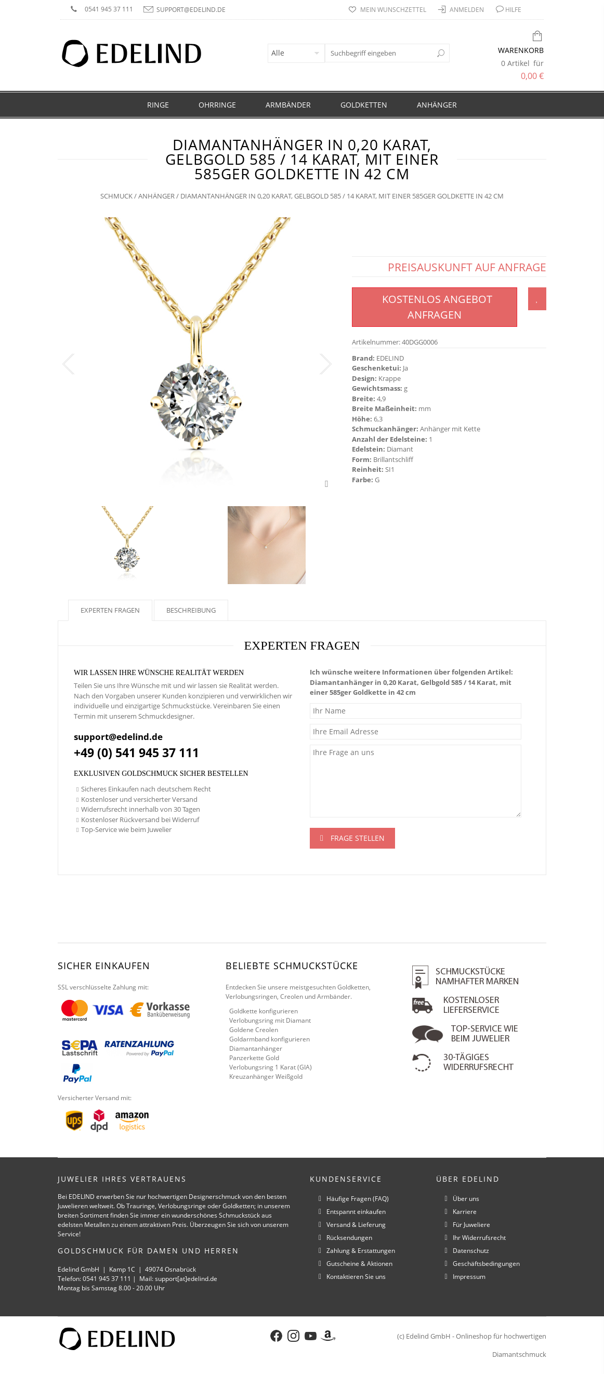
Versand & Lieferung (356, 1224)
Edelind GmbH (428, 1336)
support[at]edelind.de (186, 1278)
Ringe (158, 105)
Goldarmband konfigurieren (269, 1039)
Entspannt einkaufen (356, 1211)
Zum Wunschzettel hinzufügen (537, 298)
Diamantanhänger (255, 1048)
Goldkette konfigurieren (263, 1011)
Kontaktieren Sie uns (356, 1276)
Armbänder (288, 105)
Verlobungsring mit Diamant (270, 1020)
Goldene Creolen (253, 1029)
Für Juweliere (471, 1224)
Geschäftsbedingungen (486, 1263)
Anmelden (467, 9)
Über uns (466, 1198)
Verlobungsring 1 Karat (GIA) (270, 1067)
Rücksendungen (349, 1237)
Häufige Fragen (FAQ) (357, 1198)
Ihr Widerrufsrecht (479, 1237)
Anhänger (437, 105)
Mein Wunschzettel (394, 9)
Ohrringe (217, 105)
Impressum (469, 1276)
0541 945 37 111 (109, 9)
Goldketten (363, 105)
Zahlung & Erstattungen (360, 1250)
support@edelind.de (191, 9)
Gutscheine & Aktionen (359, 1263)
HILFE (513, 9)
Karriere (465, 1211)
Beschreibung (191, 610)
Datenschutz (471, 1250)
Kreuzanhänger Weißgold (266, 1076)
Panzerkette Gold (254, 1057)
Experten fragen (110, 610)
